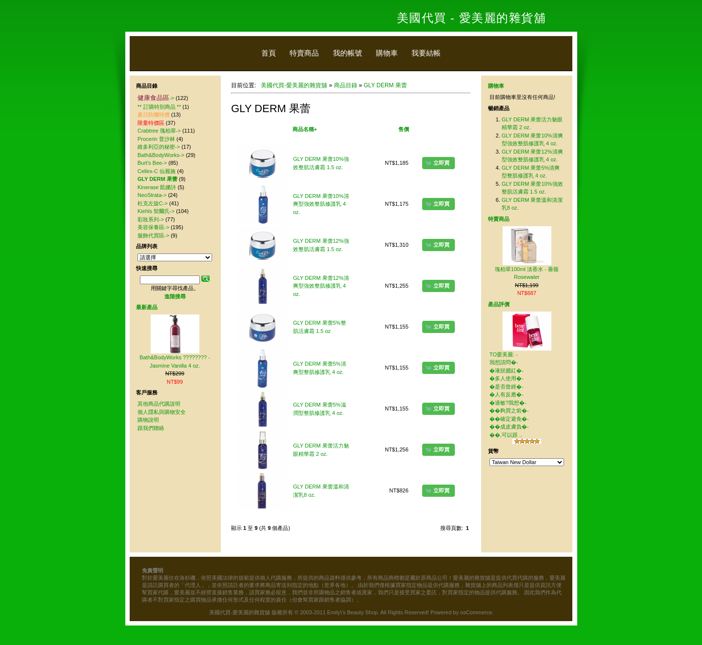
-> (155, 98)
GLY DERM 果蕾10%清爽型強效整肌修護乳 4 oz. (321, 204)
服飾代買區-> (153, 235)
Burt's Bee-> (152, 163)
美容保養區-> (153, 227)
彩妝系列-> (150, 219)
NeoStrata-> (152, 195)
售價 (403, 129)
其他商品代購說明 (158, 404)
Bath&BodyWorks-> (160, 155)
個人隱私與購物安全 (161, 412)
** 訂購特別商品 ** (159, 107)
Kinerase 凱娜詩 (156, 187)
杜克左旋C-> (152, 203)
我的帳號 (347, 53)
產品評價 (498, 304)
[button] (438, 162)
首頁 (268, 53)
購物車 (387, 53)
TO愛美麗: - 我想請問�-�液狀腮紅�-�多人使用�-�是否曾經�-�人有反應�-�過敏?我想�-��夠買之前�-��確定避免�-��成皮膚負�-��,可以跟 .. (509, 395)
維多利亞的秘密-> (158, 147)
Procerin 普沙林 (156, 139)
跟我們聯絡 (150, 428)
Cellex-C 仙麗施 (156, 171)
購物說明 (148, 420)
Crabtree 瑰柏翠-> (159, 131)
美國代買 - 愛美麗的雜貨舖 (471, 17)
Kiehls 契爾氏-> (156, 211)
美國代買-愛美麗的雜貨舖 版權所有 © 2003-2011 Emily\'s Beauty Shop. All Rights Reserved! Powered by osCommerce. (351, 612)
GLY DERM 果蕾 (385, 85)
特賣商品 (304, 53)
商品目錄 (345, 85)
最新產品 (146, 307)
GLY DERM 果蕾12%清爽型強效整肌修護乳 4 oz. (321, 286)
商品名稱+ (304, 129)
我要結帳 (426, 53)
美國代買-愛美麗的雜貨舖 (294, 85)
